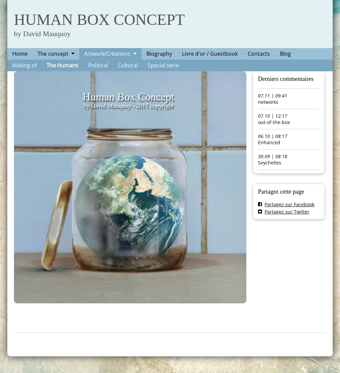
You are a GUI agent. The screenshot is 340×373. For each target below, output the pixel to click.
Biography (159, 53)
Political (98, 65)
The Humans (62, 65)
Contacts (259, 53)
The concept (53, 53)
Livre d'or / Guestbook (210, 53)
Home (20, 53)
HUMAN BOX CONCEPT (99, 19)
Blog (285, 53)
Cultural (128, 65)
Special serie (163, 65)
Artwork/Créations (107, 53)
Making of (24, 65)
